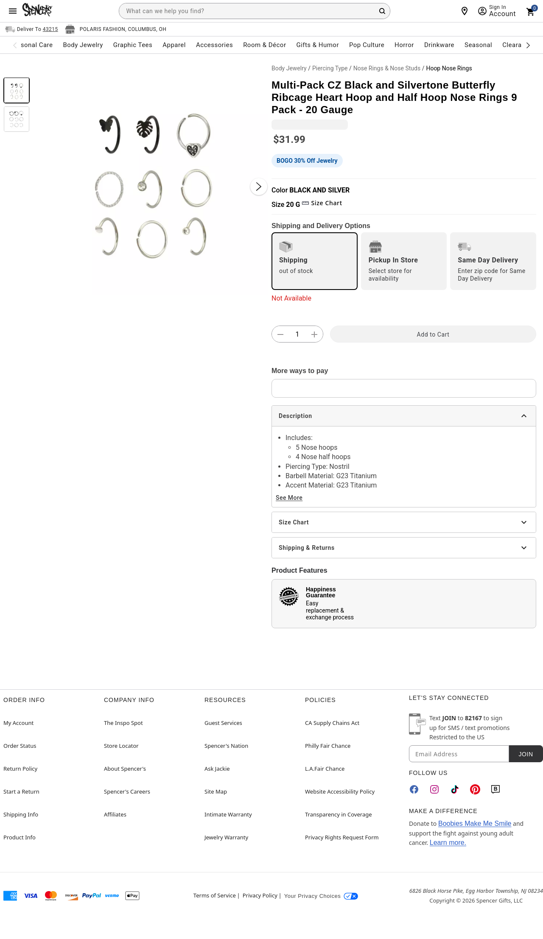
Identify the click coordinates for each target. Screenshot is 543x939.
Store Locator (121, 746)
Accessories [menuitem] (214, 45)
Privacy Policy (260, 895)
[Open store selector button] (116, 29)
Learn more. (448, 842)
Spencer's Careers (127, 791)
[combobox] (254, 11)
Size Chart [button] (322, 203)
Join (525, 754)
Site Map (215, 791)
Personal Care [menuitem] (32, 45)
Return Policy (20, 768)
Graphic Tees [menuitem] (132, 45)
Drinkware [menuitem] (439, 45)
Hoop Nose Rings (449, 68)
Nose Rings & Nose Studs (386, 68)
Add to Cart (433, 334)
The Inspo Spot (123, 723)
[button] (150, 178)
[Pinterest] (475, 789)
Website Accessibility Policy (340, 791)
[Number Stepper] (297, 334)
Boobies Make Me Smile (475, 823)
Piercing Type (330, 68)
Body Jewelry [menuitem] (83, 45)
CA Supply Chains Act (332, 723)
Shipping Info (20, 814)
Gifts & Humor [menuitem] (317, 45)
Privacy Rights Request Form (342, 837)
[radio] (315, 261)
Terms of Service (214, 895)
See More (289, 497)
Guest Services (223, 723)
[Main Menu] (12, 11)
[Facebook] (414, 789)
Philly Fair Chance (327, 746)
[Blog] (495, 789)
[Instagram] (434, 789)
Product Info (19, 837)
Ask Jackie (217, 768)
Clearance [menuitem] (517, 45)
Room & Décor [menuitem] (264, 45)
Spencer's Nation (226, 746)
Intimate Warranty (228, 814)
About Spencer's (125, 768)
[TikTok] (455, 789)
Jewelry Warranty (226, 837)
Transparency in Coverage (338, 814)
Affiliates (115, 814)
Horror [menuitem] (404, 45)
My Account (18, 723)
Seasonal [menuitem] (478, 45)
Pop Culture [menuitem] (366, 45)
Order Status (19, 746)
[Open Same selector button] (31, 29)
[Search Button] (382, 11)
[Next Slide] (258, 186)
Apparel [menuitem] (174, 45)
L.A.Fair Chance (324, 768)
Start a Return (21, 791)
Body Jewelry (289, 68)
